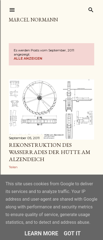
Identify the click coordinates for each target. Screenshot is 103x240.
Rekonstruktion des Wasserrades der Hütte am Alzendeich (49, 152)
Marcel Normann (33, 19)
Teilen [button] (13, 167)
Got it (72, 233)
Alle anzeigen (28, 58)
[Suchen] (91, 8)
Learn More (41, 233)
